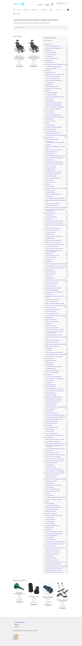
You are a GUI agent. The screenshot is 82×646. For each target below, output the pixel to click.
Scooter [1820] (49, 350)
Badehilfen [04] (47, 70)
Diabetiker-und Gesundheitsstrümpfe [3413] (54, 515)
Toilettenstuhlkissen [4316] (51, 286)
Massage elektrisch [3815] (51, 167)
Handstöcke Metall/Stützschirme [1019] (53, 194)
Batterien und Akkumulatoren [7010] (52, 491)
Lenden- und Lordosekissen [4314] (52, 282)
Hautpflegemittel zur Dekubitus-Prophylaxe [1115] (55, 222)
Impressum (17, 626)
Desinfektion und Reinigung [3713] (52, 290)
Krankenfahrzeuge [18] (49, 317)
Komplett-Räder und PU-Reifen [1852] (53, 340)
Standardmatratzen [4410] (51, 394)
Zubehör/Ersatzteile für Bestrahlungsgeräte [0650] (55, 116)
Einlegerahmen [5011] (50, 464)
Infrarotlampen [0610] (50, 112)
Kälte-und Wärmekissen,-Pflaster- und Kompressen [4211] (56, 265)
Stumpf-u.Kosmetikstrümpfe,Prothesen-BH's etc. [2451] (56, 497)
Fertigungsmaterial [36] (49, 137)
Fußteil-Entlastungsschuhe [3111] (52, 505)
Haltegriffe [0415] (49, 84)
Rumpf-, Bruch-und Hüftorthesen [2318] (53, 456)
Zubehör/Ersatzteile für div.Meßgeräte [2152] (54, 419)
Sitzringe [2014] (49, 382)
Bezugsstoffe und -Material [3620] (52, 139)
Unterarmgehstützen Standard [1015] (53, 203)
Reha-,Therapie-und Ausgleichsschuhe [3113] (54, 507)
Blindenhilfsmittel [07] (49, 119)
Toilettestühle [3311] (50, 537)
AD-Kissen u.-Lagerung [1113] (51, 216)
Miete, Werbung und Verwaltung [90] (51, 421)
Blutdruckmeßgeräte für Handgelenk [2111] (54, 398)
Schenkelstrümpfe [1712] (50, 232)
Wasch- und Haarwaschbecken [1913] (52, 370)
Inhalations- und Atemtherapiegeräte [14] (52, 242)
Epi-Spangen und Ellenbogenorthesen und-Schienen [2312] (56, 443)
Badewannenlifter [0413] (50, 72)
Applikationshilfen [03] (49, 60)
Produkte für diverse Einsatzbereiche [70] (52, 489)
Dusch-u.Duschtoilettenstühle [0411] (53, 76)
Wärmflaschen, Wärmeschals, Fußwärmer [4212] (55, 267)
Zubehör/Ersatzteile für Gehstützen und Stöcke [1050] (56, 207)
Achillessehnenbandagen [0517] (52, 92)
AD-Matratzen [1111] (50, 218)
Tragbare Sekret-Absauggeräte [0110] (53, 46)
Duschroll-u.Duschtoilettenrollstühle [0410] (54, 80)
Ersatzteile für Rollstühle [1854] (52, 327)
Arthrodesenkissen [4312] (50, 271)
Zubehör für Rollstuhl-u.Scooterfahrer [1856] (54, 352)
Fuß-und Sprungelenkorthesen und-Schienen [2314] (55, 448)
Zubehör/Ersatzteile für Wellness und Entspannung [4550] (56, 566)
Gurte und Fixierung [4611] (51, 311)
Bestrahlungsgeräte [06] (49, 110)
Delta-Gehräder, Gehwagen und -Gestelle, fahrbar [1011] (56, 188)
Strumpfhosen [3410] (50, 521)
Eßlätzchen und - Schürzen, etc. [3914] (53, 551)
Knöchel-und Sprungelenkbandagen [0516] (54, 102)
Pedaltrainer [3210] (49, 527)
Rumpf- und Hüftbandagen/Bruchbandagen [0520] (55, 106)
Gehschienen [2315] (49, 450)
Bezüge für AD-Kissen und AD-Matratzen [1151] (54, 220)
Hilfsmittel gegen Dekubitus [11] (51, 212)
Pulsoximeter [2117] (50, 411)
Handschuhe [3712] (49, 294)
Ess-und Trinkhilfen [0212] (51, 54)
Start (15, 13)
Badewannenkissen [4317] (51, 273)
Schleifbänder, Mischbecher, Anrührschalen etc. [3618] (55, 155)
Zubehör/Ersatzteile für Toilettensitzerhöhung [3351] (56, 541)
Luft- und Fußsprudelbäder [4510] (52, 560)
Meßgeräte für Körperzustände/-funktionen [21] (53, 396)
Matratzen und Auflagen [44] (50, 386)
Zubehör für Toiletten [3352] (51, 539)
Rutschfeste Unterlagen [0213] (51, 58)
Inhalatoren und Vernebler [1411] (52, 246)
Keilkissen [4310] (49, 275)
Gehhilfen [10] (47, 184)
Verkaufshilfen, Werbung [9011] (52, 423)
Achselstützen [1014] (50, 186)
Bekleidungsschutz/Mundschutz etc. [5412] (54, 570)
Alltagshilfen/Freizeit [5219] (51, 481)
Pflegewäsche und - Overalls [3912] (52, 553)
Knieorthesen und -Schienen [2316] (52, 452)
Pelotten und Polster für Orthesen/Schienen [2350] (55, 454)
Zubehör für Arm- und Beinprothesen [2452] (54, 499)
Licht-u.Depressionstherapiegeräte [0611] (53, 114)
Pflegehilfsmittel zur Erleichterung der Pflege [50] (54, 460)
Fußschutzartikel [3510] (50, 182)
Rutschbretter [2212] (50, 431)
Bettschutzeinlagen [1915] (51, 360)
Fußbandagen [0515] (50, 98)
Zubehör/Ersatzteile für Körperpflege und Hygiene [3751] (56, 305)
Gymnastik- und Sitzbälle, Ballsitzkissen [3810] (54, 163)
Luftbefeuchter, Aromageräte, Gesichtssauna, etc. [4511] (56, 562)
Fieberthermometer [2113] (51, 405)
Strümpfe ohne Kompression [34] (51, 513)
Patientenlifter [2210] (50, 429)
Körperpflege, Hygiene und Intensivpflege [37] (53, 288)
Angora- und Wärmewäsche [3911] (52, 549)
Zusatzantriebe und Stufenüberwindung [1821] (54, 356)
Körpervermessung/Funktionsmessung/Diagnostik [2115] (56, 406)
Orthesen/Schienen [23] (49, 437)
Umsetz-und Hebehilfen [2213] (51, 433)
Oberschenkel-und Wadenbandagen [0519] (53, 104)
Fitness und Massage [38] (49, 159)
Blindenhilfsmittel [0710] (50, 121)
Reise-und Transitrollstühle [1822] (52, 346)
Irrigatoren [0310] (49, 62)
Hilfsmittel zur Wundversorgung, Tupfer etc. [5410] (55, 572)
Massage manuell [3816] (50, 169)
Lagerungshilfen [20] (48, 374)
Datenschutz (17, 624)
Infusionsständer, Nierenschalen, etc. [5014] (54, 468)
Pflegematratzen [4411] (50, 392)
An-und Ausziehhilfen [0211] (51, 52)
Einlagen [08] (47, 123)
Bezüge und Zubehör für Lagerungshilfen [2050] (54, 378)
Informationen (43, 9)
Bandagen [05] (47, 90)
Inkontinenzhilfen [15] (49, 253)
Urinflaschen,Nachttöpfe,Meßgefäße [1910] (54, 366)
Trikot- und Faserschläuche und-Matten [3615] (54, 157)
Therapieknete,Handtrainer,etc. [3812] (53, 174)
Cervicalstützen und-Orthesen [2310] (53, 441)
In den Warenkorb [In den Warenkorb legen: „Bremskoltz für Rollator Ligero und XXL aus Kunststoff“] (48, 605)
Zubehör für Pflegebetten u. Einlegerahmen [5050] (55, 470)
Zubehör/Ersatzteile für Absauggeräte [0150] (54, 48)
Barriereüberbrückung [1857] (51, 319)
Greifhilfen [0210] (49, 56)
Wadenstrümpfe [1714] (50, 238)
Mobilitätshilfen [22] (48, 425)
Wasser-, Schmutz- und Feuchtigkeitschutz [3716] (55, 303)
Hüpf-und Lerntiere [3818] (51, 165)
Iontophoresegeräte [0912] (51, 131)
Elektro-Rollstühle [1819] (51, 325)
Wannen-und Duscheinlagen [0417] (52, 86)
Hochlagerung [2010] (50, 380)
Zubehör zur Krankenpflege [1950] (52, 372)
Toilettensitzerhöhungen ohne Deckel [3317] (54, 533)
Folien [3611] (48, 144)
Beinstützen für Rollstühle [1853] (52, 321)
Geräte (19, 9)
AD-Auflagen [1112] (49, 214)
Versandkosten (20, 64)
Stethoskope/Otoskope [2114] (51, 413)
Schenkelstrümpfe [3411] (50, 519)
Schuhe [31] (47, 501)
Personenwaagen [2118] (50, 409)
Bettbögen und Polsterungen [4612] (52, 309)
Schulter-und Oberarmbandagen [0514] (53, 108)
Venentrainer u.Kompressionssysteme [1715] (54, 236)
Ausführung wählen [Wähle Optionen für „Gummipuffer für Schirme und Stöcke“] (33, 604)
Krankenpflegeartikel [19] (49, 358)
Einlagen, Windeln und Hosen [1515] (52, 255)
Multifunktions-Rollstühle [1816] (52, 342)
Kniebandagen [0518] (50, 100)
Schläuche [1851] (49, 348)
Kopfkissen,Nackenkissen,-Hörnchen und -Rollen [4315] (56, 279)
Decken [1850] (48, 323)
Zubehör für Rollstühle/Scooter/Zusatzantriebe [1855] (56, 354)
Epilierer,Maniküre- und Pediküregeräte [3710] (54, 292)
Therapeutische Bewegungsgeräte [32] (52, 525)
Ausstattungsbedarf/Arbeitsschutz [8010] (53, 66)
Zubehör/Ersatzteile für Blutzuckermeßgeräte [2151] (55, 417)
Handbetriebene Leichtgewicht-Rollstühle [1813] (55, 329)
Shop (14, 9)
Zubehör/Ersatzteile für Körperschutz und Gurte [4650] (56, 315)
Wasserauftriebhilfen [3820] (51, 176)
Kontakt (50, 9)
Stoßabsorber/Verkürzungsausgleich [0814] (54, 127)
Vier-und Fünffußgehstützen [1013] (52, 205)
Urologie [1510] (49, 259)
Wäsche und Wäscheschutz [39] (50, 545)
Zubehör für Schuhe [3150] (51, 511)
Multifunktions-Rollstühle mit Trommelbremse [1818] (56, 344)
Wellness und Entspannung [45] (50, 557)
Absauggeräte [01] (48, 44)
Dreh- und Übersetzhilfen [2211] (52, 427)
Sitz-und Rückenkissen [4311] (51, 283)
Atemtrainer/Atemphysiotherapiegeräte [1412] (54, 244)
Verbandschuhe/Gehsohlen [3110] (52, 509)
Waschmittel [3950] (49, 555)
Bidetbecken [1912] (49, 362)
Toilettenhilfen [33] (48, 529)
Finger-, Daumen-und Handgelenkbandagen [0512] (55, 96)
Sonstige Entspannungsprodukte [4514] (53, 564)
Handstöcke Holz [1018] (50, 192)
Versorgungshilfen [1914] (50, 368)
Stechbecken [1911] (49, 364)
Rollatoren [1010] (49, 196)
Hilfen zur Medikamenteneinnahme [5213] (53, 485)
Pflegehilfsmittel (34, 9)
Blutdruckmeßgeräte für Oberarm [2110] (53, 400)
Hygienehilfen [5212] (50, 487)
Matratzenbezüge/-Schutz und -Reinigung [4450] (55, 390)
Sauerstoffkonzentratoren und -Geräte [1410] (54, 248)
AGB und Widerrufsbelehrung (20, 622)
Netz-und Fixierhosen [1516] (51, 257)
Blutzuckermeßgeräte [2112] (51, 402)
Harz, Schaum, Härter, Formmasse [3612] (53, 149)
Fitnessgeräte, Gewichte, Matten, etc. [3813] (54, 161)
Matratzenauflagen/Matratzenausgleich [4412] (54, 388)
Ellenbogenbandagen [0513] (51, 94)
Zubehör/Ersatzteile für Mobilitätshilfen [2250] (54, 435)
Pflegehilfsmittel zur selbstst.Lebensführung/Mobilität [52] (56, 479)
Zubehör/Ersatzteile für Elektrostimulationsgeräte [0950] (56, 135)
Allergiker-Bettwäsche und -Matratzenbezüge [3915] (55, 547)
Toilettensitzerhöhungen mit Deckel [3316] (54, 531)
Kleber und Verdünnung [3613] (51, 151)
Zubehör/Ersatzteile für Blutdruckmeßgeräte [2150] (55, 415)
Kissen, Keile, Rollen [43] (49, 269)
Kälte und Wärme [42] (49, 261)
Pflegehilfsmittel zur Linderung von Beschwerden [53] (54, 472)
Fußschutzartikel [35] (49, 180)
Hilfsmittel (26, 9)
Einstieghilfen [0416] (50, 82)
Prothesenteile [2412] (50, 495)
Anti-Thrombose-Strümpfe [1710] (52, 230)
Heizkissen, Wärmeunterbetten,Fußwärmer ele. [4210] (56, 263)
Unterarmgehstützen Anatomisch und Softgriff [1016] (55, 198)
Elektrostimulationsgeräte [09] (50, 129)
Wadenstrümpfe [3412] (50, 523)
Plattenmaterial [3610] (50, 153)
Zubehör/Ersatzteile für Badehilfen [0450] (53, 88)
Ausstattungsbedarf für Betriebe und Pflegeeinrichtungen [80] (56, 64)
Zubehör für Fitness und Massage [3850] (53, 178)
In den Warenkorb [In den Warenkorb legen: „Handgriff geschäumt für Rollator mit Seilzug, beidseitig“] (62, 608)
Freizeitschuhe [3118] (50, 503)
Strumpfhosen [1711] (50, 234)
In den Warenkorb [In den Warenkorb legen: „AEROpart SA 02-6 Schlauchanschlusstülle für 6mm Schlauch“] (19, 601)
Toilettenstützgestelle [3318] (51, 535)
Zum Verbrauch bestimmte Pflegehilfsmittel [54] (54, 568)
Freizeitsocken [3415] (50, 517)
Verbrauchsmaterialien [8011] (51, 68)
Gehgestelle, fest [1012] (50, 190)
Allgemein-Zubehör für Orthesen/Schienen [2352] (55, 439)
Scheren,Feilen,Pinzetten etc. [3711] (52, 299)
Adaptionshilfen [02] (48, 50)
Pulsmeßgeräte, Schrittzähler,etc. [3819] (53, 172)
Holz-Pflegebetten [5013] (51, 466)
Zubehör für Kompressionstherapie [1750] (53, 240)
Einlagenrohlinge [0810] (50, 125)
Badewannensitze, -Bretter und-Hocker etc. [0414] (55, 74)
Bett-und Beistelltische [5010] (51, 462)
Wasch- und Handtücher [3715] (51, 301)
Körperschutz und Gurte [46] (50, 307)
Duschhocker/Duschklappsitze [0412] (53, 78)
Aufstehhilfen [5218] (50, 483)
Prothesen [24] (47, 493)
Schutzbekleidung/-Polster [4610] (52, 313)
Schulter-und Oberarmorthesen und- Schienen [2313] (55, 458)
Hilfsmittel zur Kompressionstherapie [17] (52, 228)
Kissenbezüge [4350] (50, 277)
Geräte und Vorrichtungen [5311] (52, 474)
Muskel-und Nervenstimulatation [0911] (53, 133)
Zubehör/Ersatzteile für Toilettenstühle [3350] (54, 543)
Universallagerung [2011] (50, 384)
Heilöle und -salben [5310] (51, 477)
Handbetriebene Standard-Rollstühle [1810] (54, 334)
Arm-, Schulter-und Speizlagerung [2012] (53, 376)
